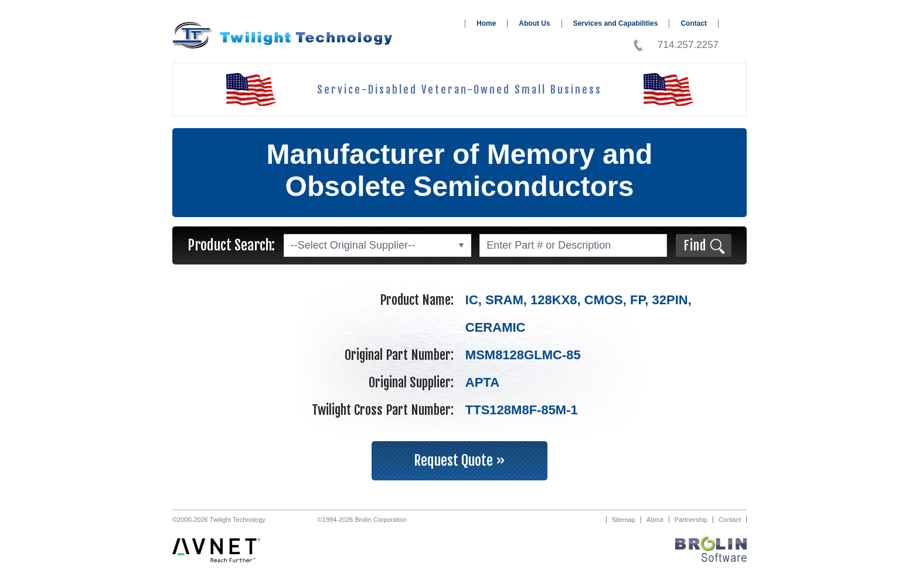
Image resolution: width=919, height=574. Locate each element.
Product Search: (231, 245)
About (654, 519)
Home (486, 23)
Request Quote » (459, 460)
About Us (534, 23)
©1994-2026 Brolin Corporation (362, 519)
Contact (693, 23)
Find (694, 245)
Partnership (691, 519)
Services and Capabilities (615, 23)
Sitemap (623, 519)
